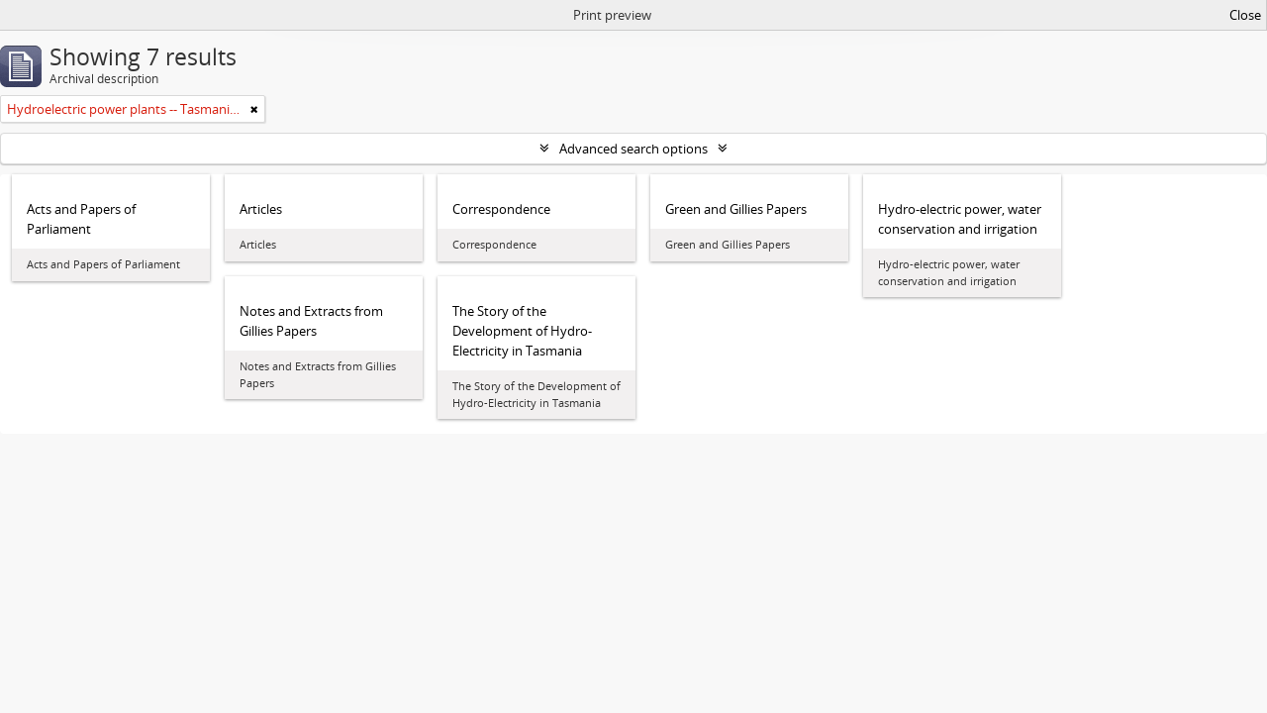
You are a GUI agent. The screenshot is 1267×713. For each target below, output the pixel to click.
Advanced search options (633, 148)
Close (1245, 15)
